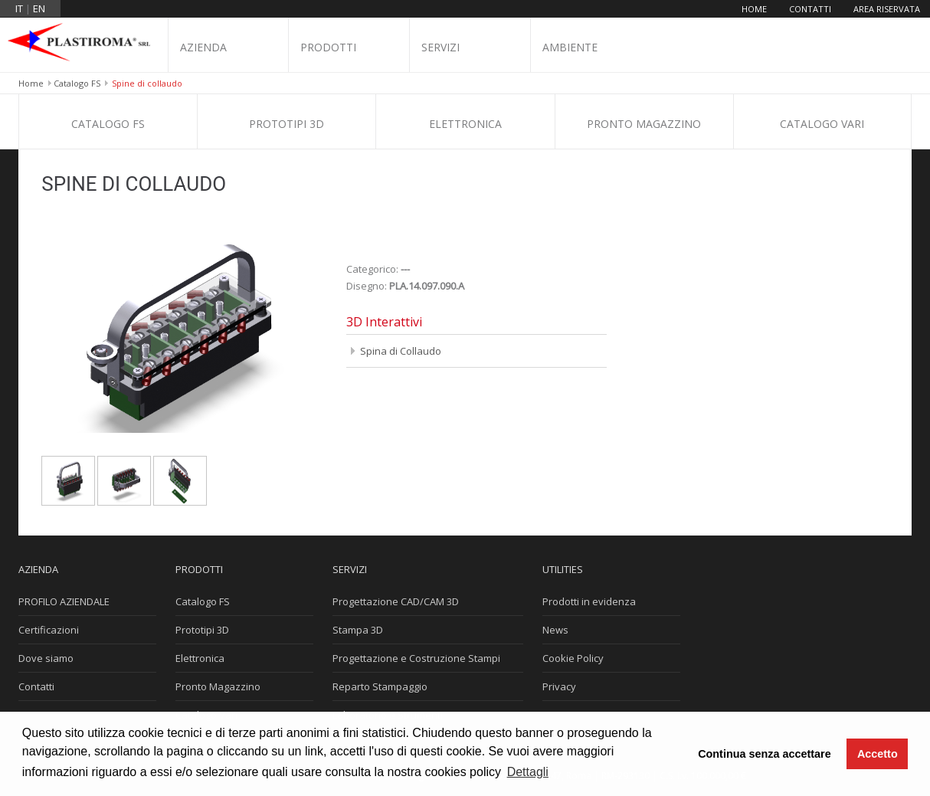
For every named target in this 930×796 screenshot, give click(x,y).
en (39, 8)
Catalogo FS (77, 83)
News (555, 630)
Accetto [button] (877, 754)
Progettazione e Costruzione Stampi (416, 658)
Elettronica (465, 123)
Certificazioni (48, 630)
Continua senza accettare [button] (764, 754)
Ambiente (570, 47)
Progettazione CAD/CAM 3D (395, 601)
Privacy (559, 686)
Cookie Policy (573, 658)
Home (754, 9)
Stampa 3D (357, 630)
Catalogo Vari (822, 123)
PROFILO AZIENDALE (64, 601)
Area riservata (886, 9)
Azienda (203, 47)
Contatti (810, 9)
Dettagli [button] (528, 771)
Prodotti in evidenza (589, 601)
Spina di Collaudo (400, 351)
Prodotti (328, 47)
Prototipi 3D (286, 123)
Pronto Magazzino (644, 123)
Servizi (440, 47)
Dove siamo (46, 658)
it (19, 8)
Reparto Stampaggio (379, 686)
